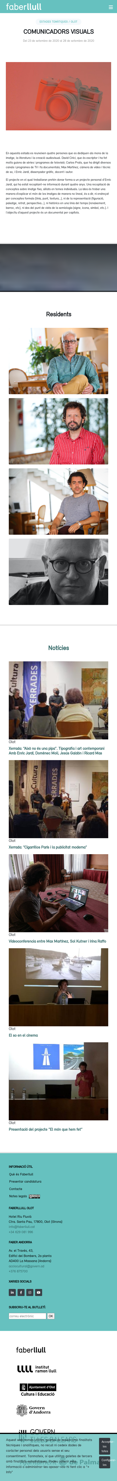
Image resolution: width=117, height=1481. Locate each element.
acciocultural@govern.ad (26, 1266)
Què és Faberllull (21, 1174)
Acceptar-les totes (106, 1446)
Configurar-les (106, 1462)
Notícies (58, 647)
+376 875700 (18, 1271)
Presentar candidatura (25, 1181)
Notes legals (24, 1196)
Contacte (15, 1189)
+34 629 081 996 (21, 1232)
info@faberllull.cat (22, 1227)
